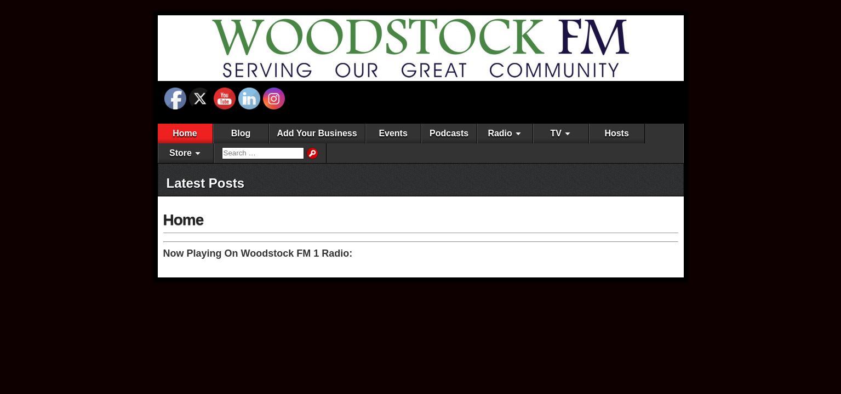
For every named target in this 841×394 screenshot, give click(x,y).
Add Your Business (317, 133)
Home (185, 133)
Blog (241, 133)
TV (555, 133)
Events (393, 133)
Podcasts (449, 133)
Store (180, 153)
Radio (500, 133)
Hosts (616, 133)
